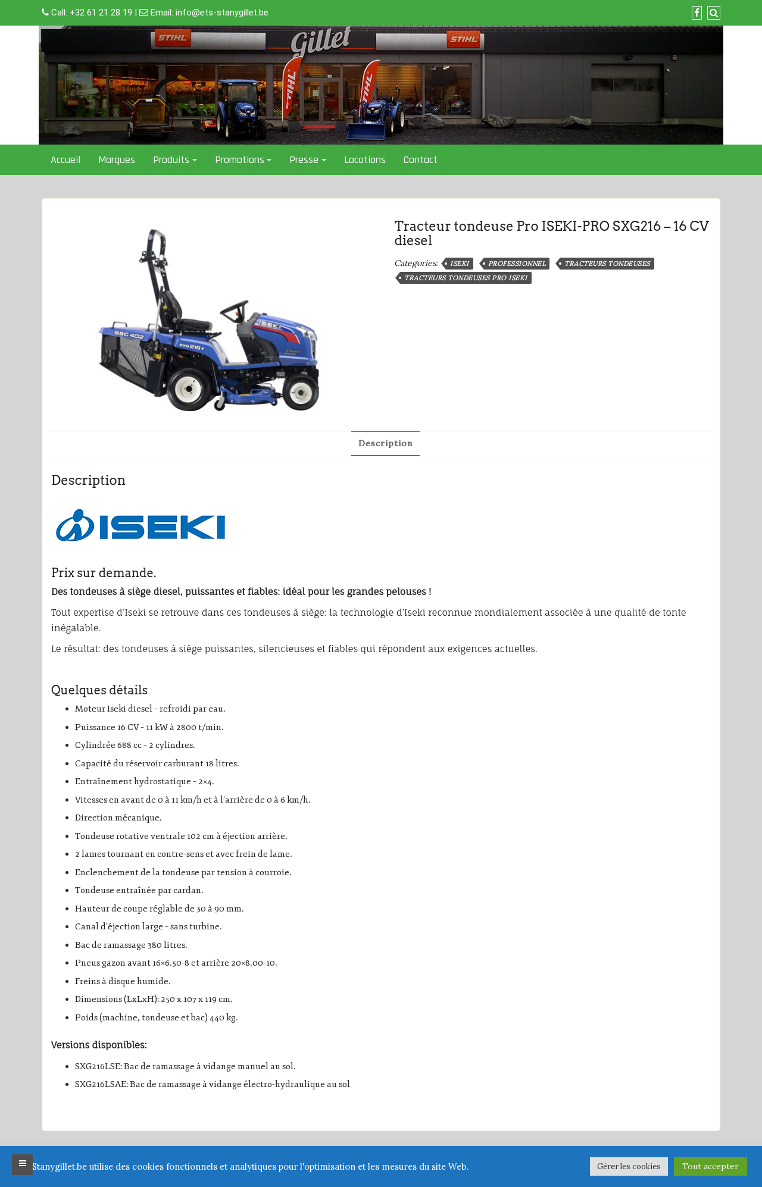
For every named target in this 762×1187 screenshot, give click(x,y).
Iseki (459, 263)
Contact (421, 160)
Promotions (239, 160)
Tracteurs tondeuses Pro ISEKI (465, 278)
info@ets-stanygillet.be (222, 12)
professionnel (517, 263)
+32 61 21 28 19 (101, 12)
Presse (303, 160)
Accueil (65, 160)
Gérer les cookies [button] (629, 1166)
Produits (171, 160)
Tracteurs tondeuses (607, 263)
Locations (365, 160)
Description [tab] (385, 443)
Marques (116, 160)
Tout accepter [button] (710, 1166)
